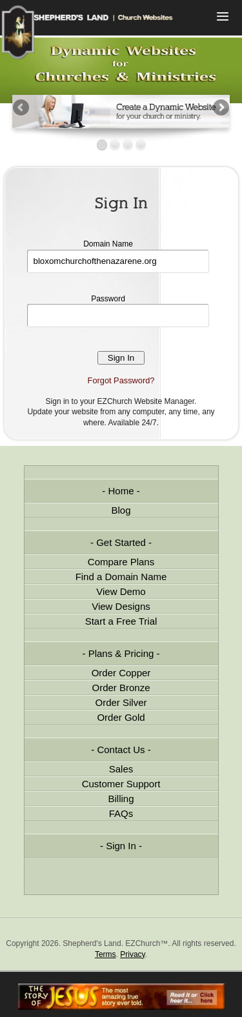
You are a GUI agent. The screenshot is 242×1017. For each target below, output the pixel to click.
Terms (105, 954)
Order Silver (120, 702)
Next (220, 108)
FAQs (121, 813)
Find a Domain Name (121, 576)
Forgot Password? (121, 380)
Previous (22, 108)
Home (121, 490)
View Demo (120, 591)
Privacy (132, 954)
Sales (121, 768)
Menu (222, 17)
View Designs (121, 606)
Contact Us (121, 749)
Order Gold (121, 717)
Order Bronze (121, 687)
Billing (121, 798)
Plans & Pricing (121, 653)
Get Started (121, 542)
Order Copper (121, 672)
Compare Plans (121, 561)
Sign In (121, 845)
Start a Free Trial (121, 621)
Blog (120, 510)
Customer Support (121, 783)
